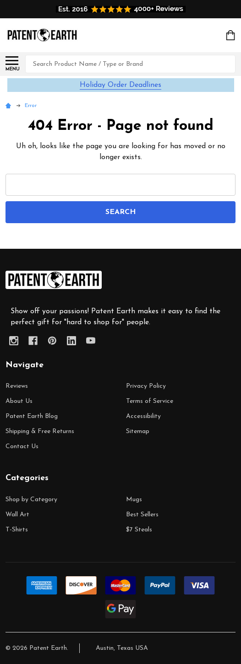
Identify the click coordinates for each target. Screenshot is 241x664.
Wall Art (17, 514)
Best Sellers (142, 514)
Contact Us (21, 446)
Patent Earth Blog (31, 416)
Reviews (16, 386)
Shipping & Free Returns (39, 431)
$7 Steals (139, 529)
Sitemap (137, 431)
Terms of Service (149, 401)
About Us (19, 401)
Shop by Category (31, 499)
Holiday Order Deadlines (120, 85)
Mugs (134, 499)
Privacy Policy (146, 386)
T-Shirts (16, 529)
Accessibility (143, 416)
